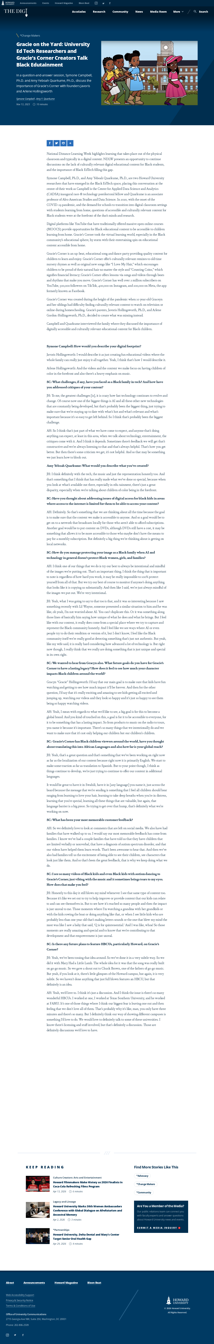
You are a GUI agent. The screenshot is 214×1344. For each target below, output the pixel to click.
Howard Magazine (64, 3)
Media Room (158, 11)
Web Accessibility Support (20, 1295)
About (10, 1282)
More (178, 11)
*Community (143, 1192)
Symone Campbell (25, 98)
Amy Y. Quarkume (45, 98)
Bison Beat (84, 3)
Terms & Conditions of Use (20, 1305)
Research (99, 11)
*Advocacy (142, 1175)
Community (120, 11)
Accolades (79, 11)
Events (45, 3)
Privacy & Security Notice (19, 1300)
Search (201, 11)
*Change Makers (30, 35)
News (139, 11)
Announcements (28, 3)
